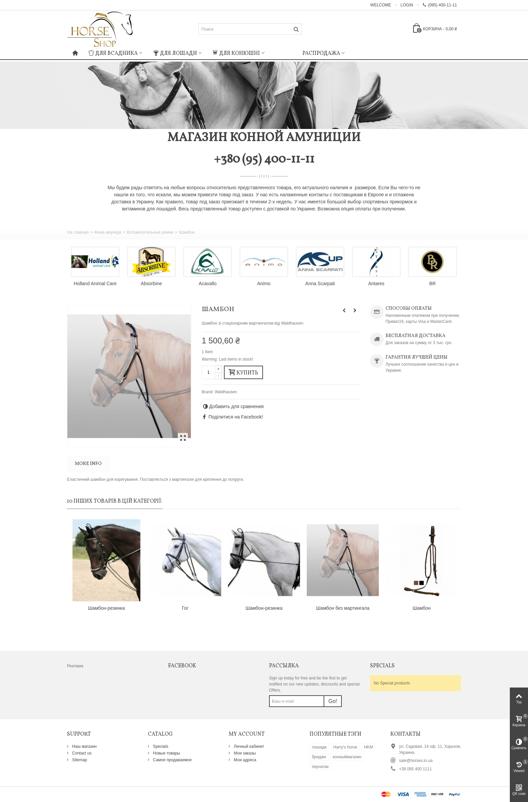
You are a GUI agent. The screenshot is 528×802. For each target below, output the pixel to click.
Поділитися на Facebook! (235, 417)
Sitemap (79, 760)
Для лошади (175, 53)
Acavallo (208, 283)
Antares (376, 283)
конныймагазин (347, 757)
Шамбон (421, 608)
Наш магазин (84, 746)
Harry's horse (345, 747)
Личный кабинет (248, 746)
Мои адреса (244, 760)
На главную (78, 232)
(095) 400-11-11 (440, 5)
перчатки (320, 766)
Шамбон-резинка (106, 608)
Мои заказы (244, 753)
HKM (368, 747)
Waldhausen (226, 392)
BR (432, 283)
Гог (185, 608)
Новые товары (166, 753)
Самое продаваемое (172, 760)
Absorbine (151, 283)
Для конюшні (236, 53)
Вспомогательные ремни (150, 232)
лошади (319, 747)
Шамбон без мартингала (342, 608)
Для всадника (113, 53)
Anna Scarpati (320, 283)
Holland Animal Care (95, 283)
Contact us (81, 753)
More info (88, 464)
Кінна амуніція (107, 232)
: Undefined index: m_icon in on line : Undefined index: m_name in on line (283, 52)
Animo (264, 283)
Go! (332, 701)
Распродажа (321, 53)
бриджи (319, 757)
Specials (160, 746)
